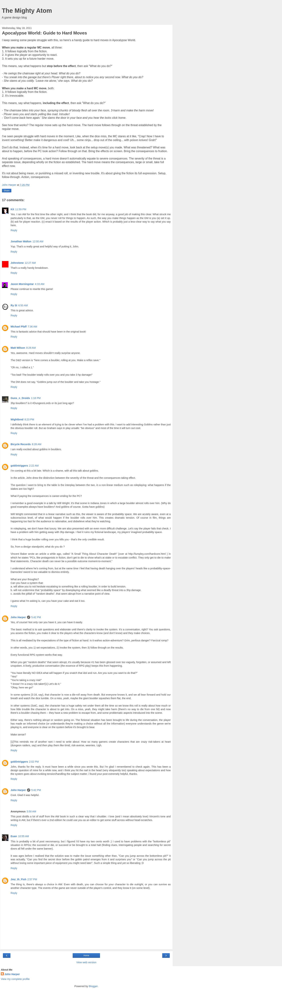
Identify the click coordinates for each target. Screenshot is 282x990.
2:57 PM (32, 879)
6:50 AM (23, 305)
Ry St (14, 305)
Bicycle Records (21, 444)
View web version (86, 962)
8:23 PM (29, 419)
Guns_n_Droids (20, 398)
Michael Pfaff (19, 326)
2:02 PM (34, 761)
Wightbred (17, 419)
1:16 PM (36, 398)
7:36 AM (32, 326)
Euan (14, 836)
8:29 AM (31, 347)
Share (7, 190)
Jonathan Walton (21, 241)
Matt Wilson (18, 347)
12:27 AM (30, 262)
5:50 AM (31, 811)
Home (86, 955)
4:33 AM (39, 284)
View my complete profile (15, 979)
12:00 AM (37, 241)
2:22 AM (34, 465)
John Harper (18, 617)
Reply (14, 230)
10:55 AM (23, 836)
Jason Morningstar (22, 284)
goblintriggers (19, 465)
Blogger (93, 986)
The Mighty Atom (27, 10)
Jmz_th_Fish (18, 879)
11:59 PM (20, 209)
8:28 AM (36, 444)
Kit (12, 209)
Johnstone (17, 262)
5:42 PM (36, 617)
